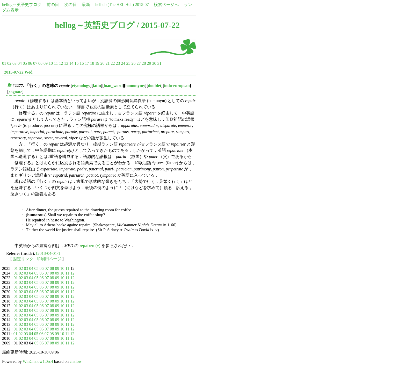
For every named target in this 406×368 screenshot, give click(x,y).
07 (35, 63)
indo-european (177, 85)
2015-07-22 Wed (18, 72)
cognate (15, 92)
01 (4, 63)
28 (144, 63)
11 (56, 63)
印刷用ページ (49, 259)
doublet (154, 85)
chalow (76, 361)
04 (20, 63)
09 (46, 63)
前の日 (53, 4)
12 (61, 63)
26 (133, 63)
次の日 (70, 4)
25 (128, 63)
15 (76, 63)
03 (14, 63)
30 (154, 63)
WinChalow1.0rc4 (38, 361)
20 (102, 63)
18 (92, 63)
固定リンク (23, 259)
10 (51, 63)
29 (149, 63)
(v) (89, 245)
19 (97, 63)
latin (97, 85)
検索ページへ (166, 4)
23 (118, 63)
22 (113, 63)
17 (87, 63)
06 (30, 63)
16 (81, 63)
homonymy (135, 85)
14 (71, 63)
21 (107, 63)
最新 (86, 4)
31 (159, 63)
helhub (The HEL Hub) (114, 4)
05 (25, 63)
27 (138, 63)
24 (123, 63)
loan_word (113, 85)
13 (66, 63)
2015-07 (142, 4)
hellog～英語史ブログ (21, 4)
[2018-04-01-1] (49, 253)
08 (40, 63)
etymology (81, 85)
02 (9, 63)
